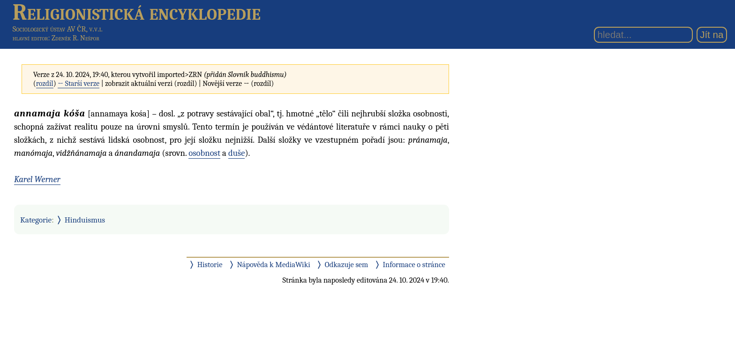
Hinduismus (85, 219)
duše (236, 153)
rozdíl (44, 83)
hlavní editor (30, 38)
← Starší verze (78, 83)
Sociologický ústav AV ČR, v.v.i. (58, 28)
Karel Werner (37, 179)
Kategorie (36, 219)
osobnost (204, 153)
